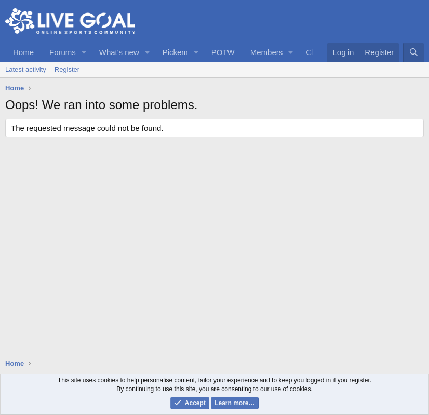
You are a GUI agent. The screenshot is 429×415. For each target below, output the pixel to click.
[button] (84, 52)
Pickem (175, 52)
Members (266, 52)
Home (23, 52)
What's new (119, 52)
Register (67, 69)
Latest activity (25, 69)
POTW (223, 52)
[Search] (413, 52)
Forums (62, 52)
